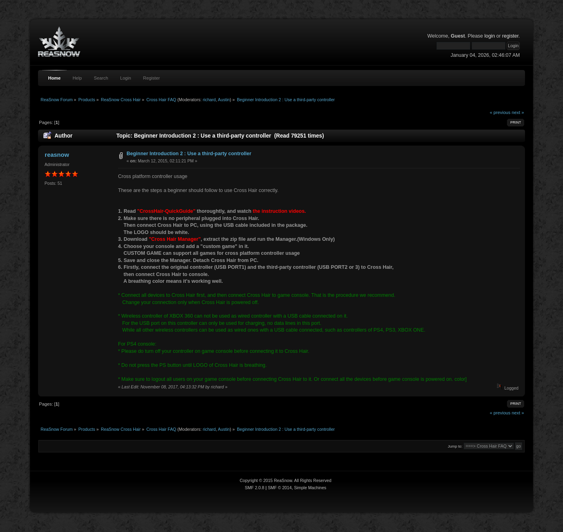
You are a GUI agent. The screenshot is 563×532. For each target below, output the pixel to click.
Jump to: (455, 446)
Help (77, 78)
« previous (500, 112)
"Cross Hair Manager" (175, 239)
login (489, 36)
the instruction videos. (279, 211)
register (510, 36)
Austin (224, 99)
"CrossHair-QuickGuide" (166, 211)
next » (518, 112)
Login (125, 78)
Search (101, 78)
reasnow (57, 154)
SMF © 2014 (280, 487)
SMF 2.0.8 (254, 487)
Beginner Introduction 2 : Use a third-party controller (188, 153)
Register (151, 78)
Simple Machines (310, 487)
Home (54, 78)
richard (209, 99)
